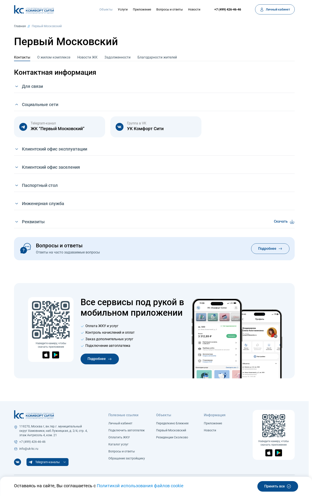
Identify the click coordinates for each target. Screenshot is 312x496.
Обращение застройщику (126, 458)
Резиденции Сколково (172, 437)
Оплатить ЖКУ (119, 437)
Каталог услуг (118, 444)
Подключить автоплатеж (126, 430)
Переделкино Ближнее (172, 423)
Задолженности (117, 57)
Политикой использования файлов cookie (140, 485)
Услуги (123, 9)
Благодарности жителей (157, 57)
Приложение (142, 9)
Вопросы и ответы (169, 9)
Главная (20, 26)
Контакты (22, 57)
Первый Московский (47, 26)
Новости (194, 9)
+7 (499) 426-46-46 (227, 9)
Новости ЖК (87, 57)
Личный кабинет (120, 423)
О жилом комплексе (53, 57)
